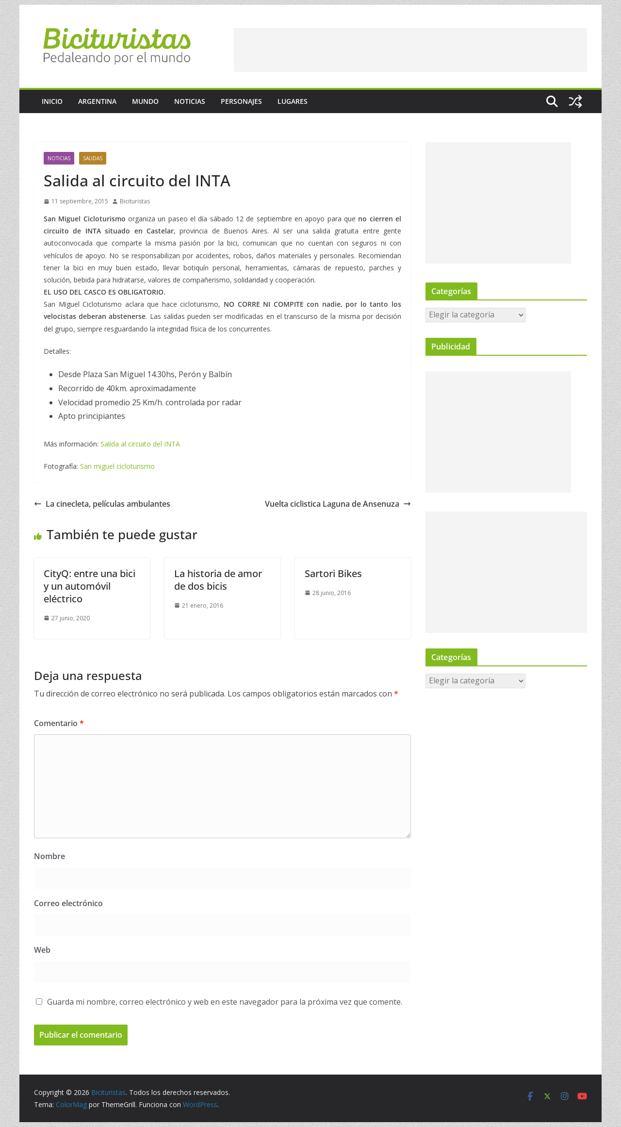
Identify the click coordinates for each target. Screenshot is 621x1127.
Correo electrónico (68, 903)
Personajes (241, 101)
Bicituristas (135, 201)
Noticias (189, 101)
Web (42, 950)
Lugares (293, 101)
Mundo (145, 101)
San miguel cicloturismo (117, 466)
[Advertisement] (410, 50)
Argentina (97, 101)
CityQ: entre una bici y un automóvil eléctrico (89, 586)
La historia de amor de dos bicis (218, 580)
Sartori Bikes (333, 573)
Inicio (52, 101)
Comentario (59, 723)
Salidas (92, 158)
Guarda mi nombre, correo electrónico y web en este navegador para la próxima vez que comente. (224, 1001)
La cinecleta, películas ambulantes (102, 503)
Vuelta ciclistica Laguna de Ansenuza (338, 503)
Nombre (49, 856)
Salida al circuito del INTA (140, 443)
